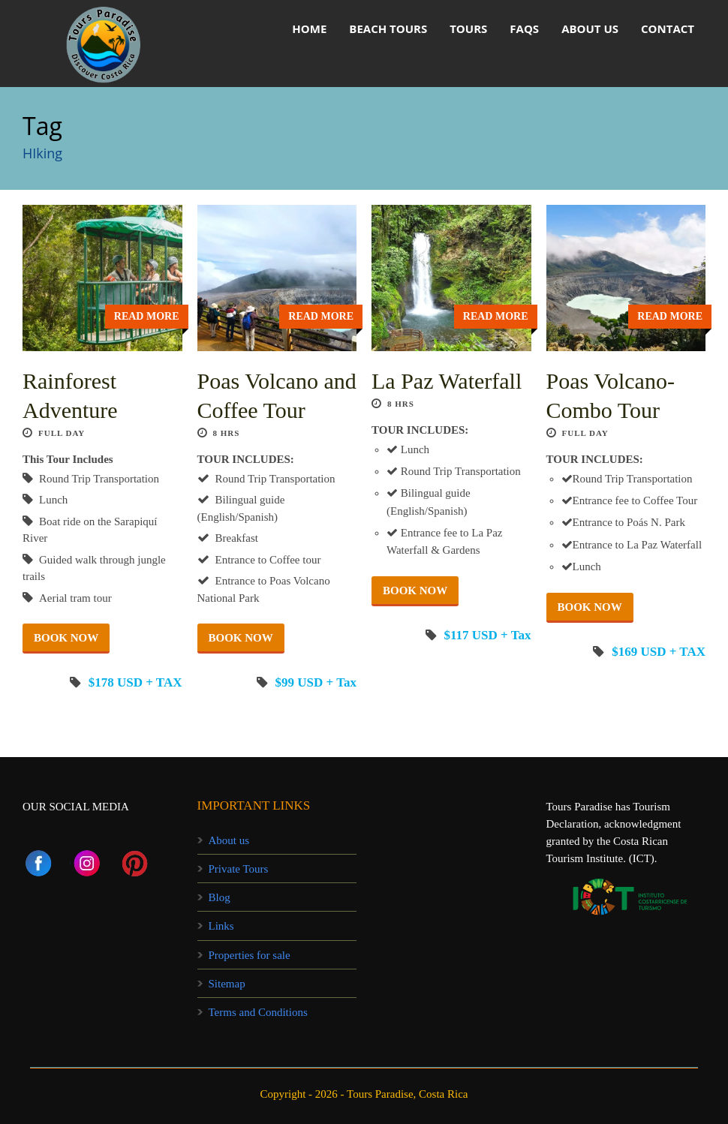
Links (221, 926)
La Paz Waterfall (447, 380)
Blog (219, 897)
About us (589, 28)
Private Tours (239, 869)
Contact (667, 28)
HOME (309, 28)
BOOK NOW (66, 638)
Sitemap (227, 984)
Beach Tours (388, 28)
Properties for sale (249, 955)
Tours (468, 28)
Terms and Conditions (258, 1012)
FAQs (524, 28)
